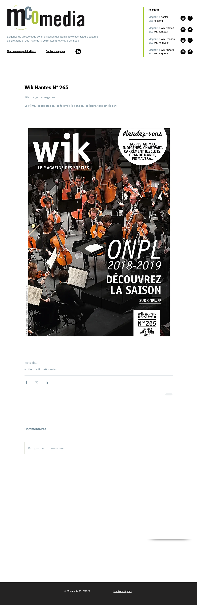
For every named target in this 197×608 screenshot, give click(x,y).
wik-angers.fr (161, 53)
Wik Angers (167, 49)
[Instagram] (183, 51)
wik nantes (49, 369)
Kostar (164, 16)
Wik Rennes (168, 39)
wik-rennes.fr (161, 42)
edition (29, 369)
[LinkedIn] (78, 51)
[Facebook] (190, 51)
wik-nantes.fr (161, 31)
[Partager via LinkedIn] (46, 382)
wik (38, 369)
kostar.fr (158, 20)
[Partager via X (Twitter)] (36, 382)
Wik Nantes (167, 28)
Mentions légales (122, 591)
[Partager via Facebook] (26, 382)
